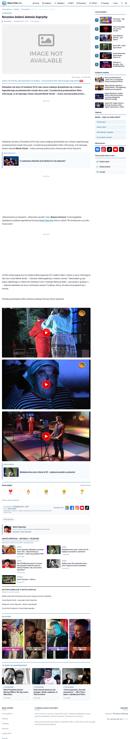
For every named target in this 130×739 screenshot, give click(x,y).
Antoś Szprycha (46, 220)
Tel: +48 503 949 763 (117, 719)
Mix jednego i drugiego (105, 132)
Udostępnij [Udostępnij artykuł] (76, 77)
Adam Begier (8, 21)
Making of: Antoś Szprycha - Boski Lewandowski (19, 604)
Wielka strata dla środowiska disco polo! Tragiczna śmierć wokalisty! (26, 596)
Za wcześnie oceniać (104, 137)
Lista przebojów (100, 12)
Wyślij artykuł (102, 162)
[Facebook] (72, 508)
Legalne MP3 (7, 733)
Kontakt (100, 172)
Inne (115, 3)
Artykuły (47, 3)
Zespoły (105, 3)
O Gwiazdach (25, 9)
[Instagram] (77, 508)
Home (36, 3)
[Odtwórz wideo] (46, 332)
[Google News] (67, 508)
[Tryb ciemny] (126, 3)
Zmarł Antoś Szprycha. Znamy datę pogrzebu (18, 608)
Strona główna (7, 9)
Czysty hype (101, 122)
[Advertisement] (46, 120)
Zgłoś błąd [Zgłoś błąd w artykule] (86, 77)
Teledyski (60, 3)
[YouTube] (82, 508)
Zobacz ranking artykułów (10, 500)
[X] (121, 149)
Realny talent (101, 127)
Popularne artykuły (102, 73)
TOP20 (93, 3)
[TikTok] (87, 508)
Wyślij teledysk (103, 167)
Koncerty (81, 3)
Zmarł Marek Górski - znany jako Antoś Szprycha (19, 600)
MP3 (71, 3)
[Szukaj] (122, 3)
